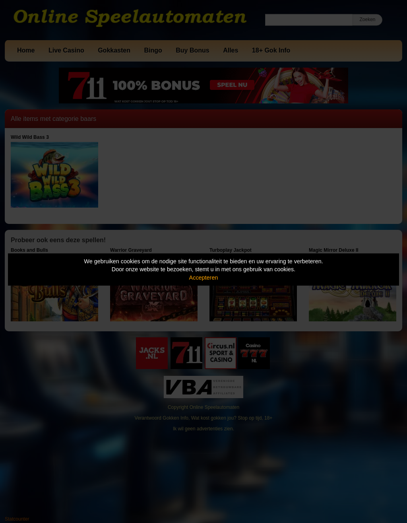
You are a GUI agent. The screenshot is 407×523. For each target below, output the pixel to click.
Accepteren (203, 277)
